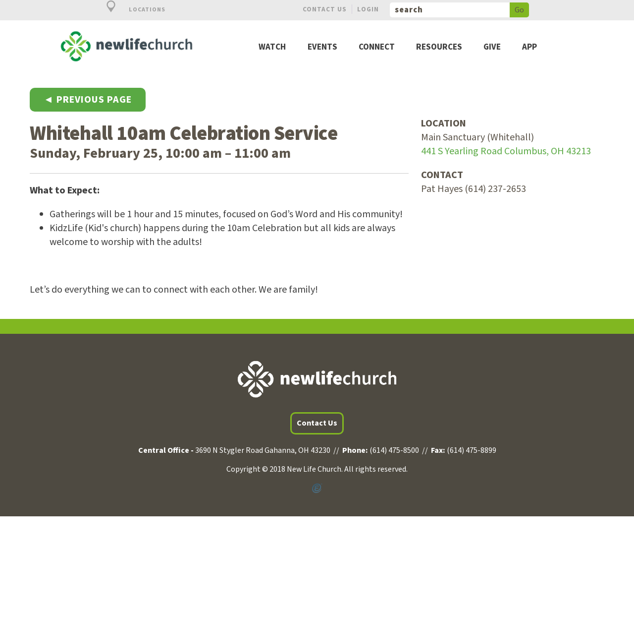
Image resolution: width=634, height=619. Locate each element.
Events (322, 47)
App (529, 47)
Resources (439, 47)
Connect (377, 47)
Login (368, 9)
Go (519, 10)
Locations (130, 9)
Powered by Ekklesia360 (317, 488)
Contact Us (325, 9)
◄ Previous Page (88, 100)
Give (492, 47)
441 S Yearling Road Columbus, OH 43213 (506, 151)
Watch (272, 47)
